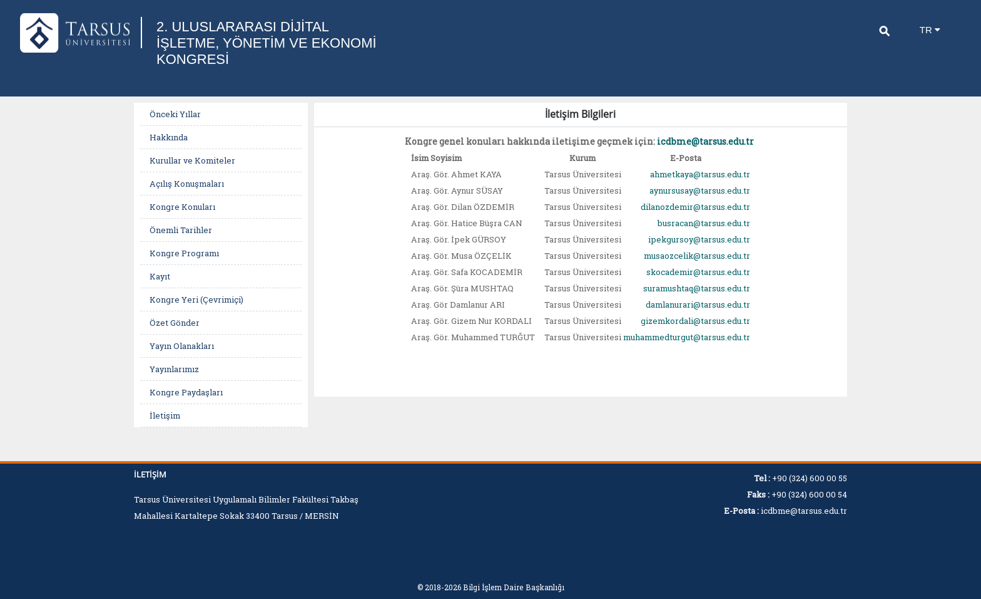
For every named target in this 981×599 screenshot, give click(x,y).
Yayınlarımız (174, 369)
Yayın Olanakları (182, 346)
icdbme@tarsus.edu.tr (705, 141)
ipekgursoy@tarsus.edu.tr (699, 239)
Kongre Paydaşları (186, 392)
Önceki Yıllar (175, 114)
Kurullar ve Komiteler (192, 160)
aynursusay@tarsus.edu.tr (699, 190)
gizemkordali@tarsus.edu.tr (695, 320)
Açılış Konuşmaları (187, 183)
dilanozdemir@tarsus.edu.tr (695, 206)
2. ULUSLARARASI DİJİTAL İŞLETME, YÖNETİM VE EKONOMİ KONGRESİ (266, 43)
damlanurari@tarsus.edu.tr (698, 304)
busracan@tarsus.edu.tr (704, 223)
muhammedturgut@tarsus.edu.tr (686, 337)
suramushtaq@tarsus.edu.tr (696, 288)
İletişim (165, 415)
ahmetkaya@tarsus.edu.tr (700, 174)
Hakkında (169, 137)
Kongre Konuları (182, 206)
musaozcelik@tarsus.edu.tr (697, 255)
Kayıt (160, 276)
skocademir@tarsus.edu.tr (698, 272)
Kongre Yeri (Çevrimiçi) (196, 299)
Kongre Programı (184, 253)
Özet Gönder (175, 322)
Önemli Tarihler (181, 230)
